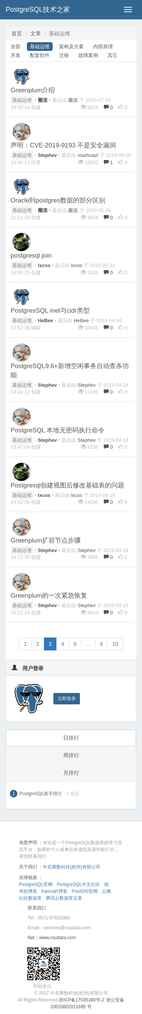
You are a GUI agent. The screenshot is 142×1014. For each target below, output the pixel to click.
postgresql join (31, 255)
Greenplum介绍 (33, 90)
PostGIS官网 (85, 891)
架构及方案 (71, 46)
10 (115, 644)
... (88, 644)
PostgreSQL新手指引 (40, 793)
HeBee (81, 320)
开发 (15, 55)
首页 (16, 33)
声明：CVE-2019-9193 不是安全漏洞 (63, 145)
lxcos (76, 265)
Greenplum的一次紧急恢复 (49, 595)
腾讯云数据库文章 (64, 898)
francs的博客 (54, 891)
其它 (112, 55)
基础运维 (40, 46)
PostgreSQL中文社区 (78, 884)
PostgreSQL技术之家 (38, 9)
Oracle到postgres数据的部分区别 (58, 200)
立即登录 (67, 698)
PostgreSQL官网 (36, 884)
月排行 (71, 773)
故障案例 (88, 55)
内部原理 (103, 46)
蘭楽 (73, 100)
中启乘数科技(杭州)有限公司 (71, 867)
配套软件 (40, 55)
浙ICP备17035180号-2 (81, 1000)
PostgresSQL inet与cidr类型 (50, 310)
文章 (35, 33)
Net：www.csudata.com (52, 937)
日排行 (71, 738)
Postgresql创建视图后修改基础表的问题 (67, 485)
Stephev (87, 385)
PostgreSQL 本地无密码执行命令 (58, 430)
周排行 (71, 755)
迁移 (64, 55)
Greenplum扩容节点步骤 (46, 540)
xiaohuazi (88, 155)
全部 (15, 46)
